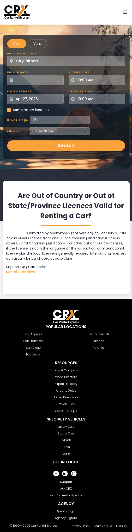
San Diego (33, 348)
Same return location (31, 109)
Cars (17, 43)
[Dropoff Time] (99, 99)
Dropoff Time (80, 91)
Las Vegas (33, 354)
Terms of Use (103, 526)
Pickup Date (17, 72)
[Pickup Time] (99, 80)
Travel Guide (66, 404)
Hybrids (66, 440)
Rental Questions (20, 271)
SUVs (66, 447)
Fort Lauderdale (98, 334)
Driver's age (17, 120)
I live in (13, 131)
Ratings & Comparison (66, 370)
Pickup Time (79, 72)
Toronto (98, 348)
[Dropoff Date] (38, 99)
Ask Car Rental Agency (66, 495)
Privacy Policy (80, 526)
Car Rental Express (44, 526)
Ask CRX (66, 488)
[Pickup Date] (38, 80)
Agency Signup (66, 518)
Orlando (98, 341)
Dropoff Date (19, 91)
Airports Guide (66, 390)
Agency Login (66, 511)
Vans (37, 43)
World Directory (66, 377)
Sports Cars (66, 433)
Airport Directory (66, 384)
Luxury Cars (66, 427)
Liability (121, 526)
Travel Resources (66, 397)
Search (66, 145)
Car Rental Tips (66, 411)
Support (66, 482)
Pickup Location (22, 53)
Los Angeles (33, 334)
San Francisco (33, 341)
